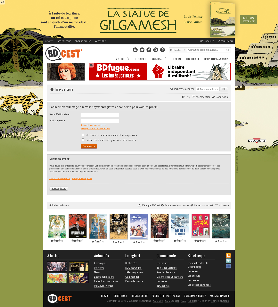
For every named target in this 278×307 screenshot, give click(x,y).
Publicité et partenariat (166, 296)
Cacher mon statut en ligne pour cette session (109, 140)
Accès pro (100, 41)
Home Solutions (220, 300)
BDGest (49, 41)
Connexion (225, 41)
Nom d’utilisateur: (59, 114)
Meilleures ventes (103, 285)
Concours (162, 281)
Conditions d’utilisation (59, 178)
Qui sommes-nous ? (195, 296)
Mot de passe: (57, 120)
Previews (99, 267)
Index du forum (64, 89)
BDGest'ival (163, 285)
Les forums (162, 263)
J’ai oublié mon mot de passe (93, 125)
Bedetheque (64, 41)
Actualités (122, 59)
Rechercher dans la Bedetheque (198, 264)
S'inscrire (207, 41)
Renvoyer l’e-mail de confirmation (95, 128)
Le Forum (175, 59)
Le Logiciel (140, 59)
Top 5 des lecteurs (167, 267)
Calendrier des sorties (106, 281)
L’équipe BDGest (151, 205)
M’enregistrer (203, 97)
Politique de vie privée (82, 178)
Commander (132, 276)
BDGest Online (83, 41)
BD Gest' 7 (131, 263)
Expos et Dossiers (104, 276)
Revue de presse (134, 281)
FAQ (188, 97)
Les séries (193, 271)
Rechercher (228, 50)
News (97, 272)
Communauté (158, 59)
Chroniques (100, 263)
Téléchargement (134, 272)
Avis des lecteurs (166, 272)
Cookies (192, 300)
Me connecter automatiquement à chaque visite (110, 135)
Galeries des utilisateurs (170, 276)
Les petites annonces (216, 59)
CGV (183, 300)
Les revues (193, 280)
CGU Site (158, 300)
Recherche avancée (182, 89)
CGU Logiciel (172, 300)
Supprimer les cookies (177, 205)
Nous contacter (219, 296)
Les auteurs (194, 275)
